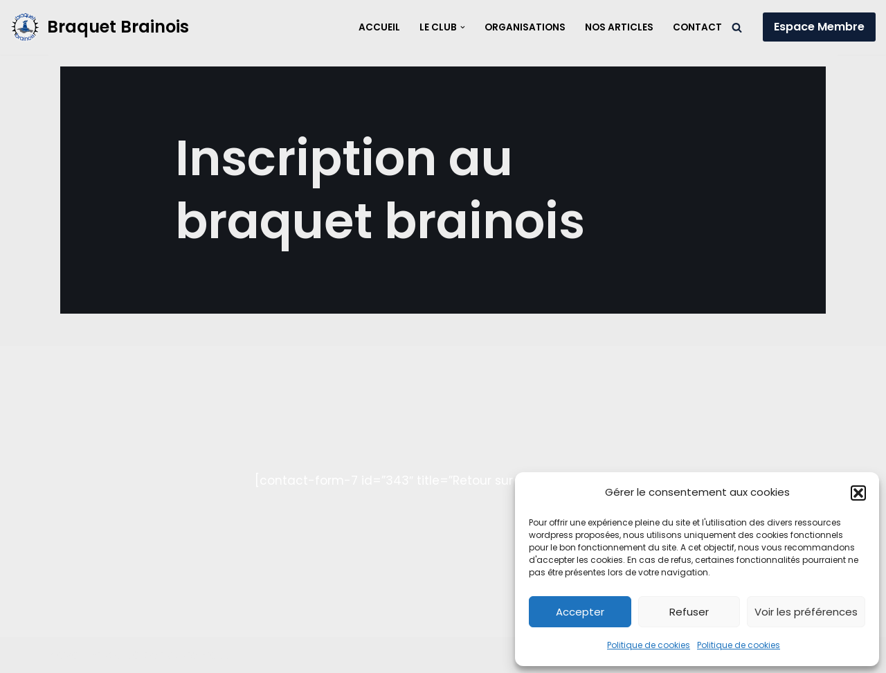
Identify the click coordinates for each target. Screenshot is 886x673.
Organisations (525, 27)
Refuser (689, 611)
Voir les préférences (806, 611)
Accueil (379, 27)
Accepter (580, 611)
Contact (697, 27)
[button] (858, 493)
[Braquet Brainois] (99, 27)
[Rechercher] (737, 27)
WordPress (198, 655)
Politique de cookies (648, 645)
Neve (63, 655)
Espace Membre (819, 27)
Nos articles (619, 27)
